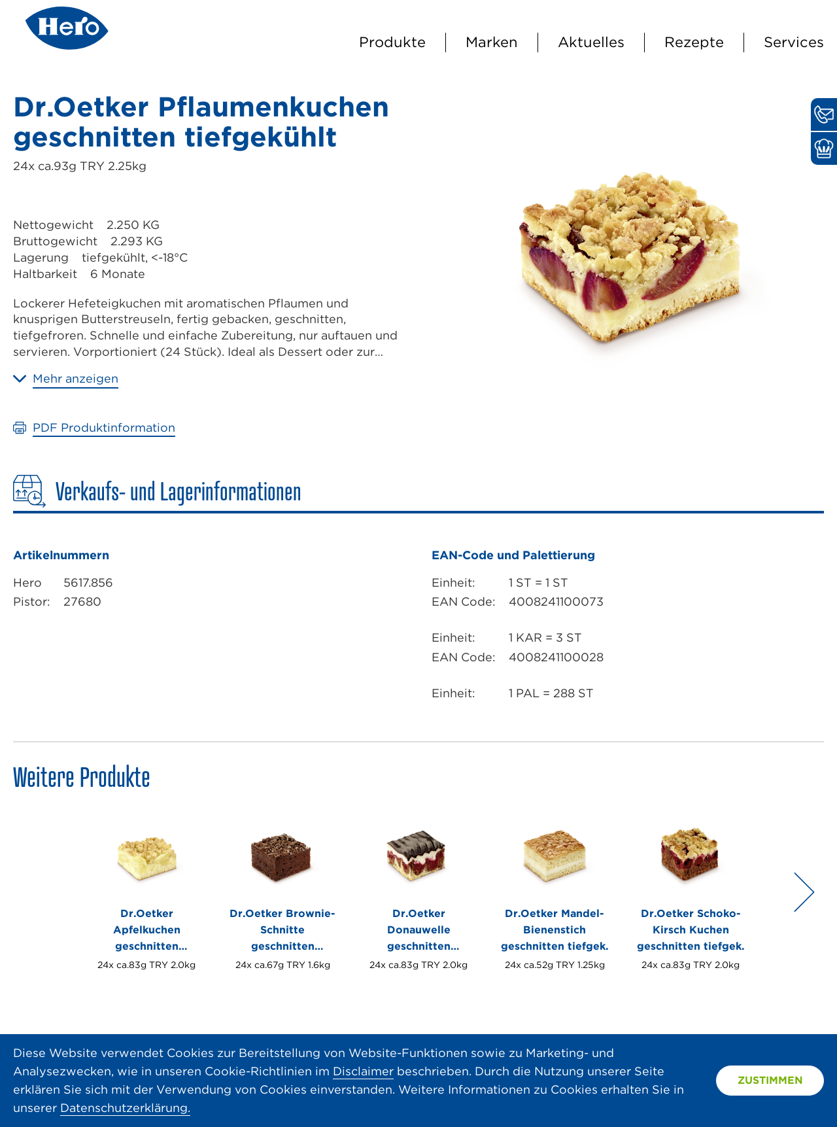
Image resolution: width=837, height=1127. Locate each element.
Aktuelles (591, 41)
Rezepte (694, 41)
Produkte (392, 41)
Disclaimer (363, 1071)
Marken (492, 41)
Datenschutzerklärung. (125, 1108)
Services (794, 41)
